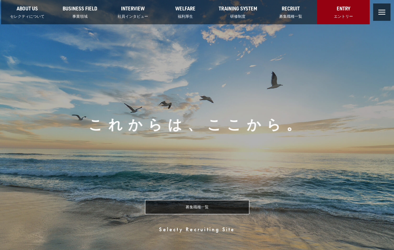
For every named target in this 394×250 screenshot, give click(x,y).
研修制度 (238, 11)
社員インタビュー (133, 11)
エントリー (343, 11)
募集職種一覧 (290, 11)
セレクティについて (27, 11)
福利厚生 (185, 11)
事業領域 (80, 11)
